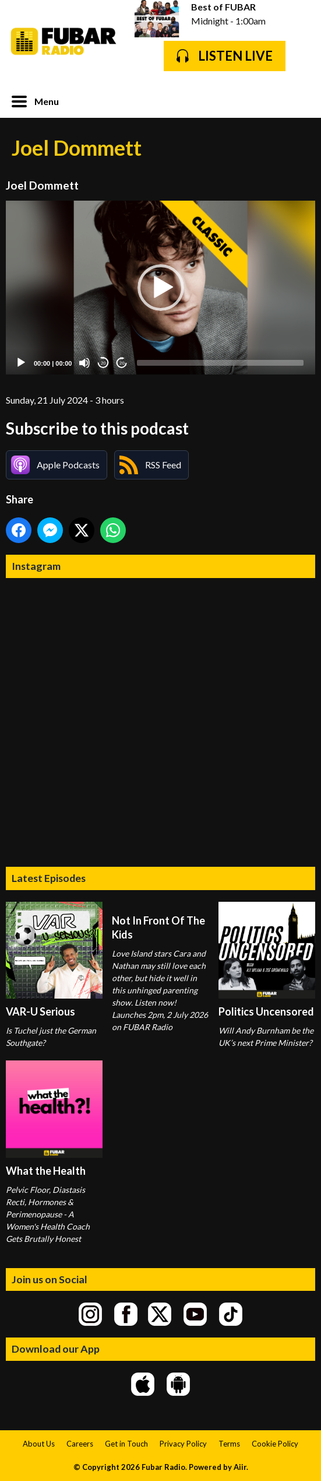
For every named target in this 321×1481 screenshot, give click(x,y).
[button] (160, 287)
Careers (79, 1443)
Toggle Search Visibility (297, 100)
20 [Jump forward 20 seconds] (122, 363)
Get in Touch (126, 1443)
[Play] (21, 363)
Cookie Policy (275, 1443)
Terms (229, 1443)
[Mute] (84, 363)
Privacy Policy (183, 1443)
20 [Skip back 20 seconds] (103, 363)
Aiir (240, 1467)
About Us (39, 1443)
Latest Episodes (49, 877)
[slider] (220, 363)
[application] (160, 288)
